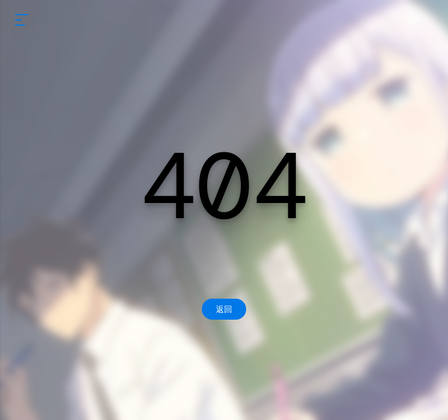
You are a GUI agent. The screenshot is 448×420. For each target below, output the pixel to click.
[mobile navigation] (22, 20)
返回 (224, 309)
